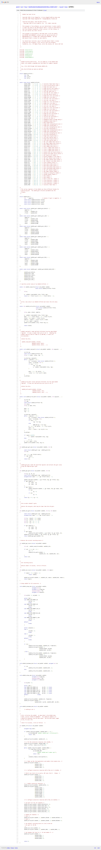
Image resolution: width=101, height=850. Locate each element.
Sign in (98, 2)
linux (25, 7)
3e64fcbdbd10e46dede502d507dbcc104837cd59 (42, 7)
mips (65, 7)
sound (61, 7)
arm (22, 7)
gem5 (17, 7)
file (45, 10)
